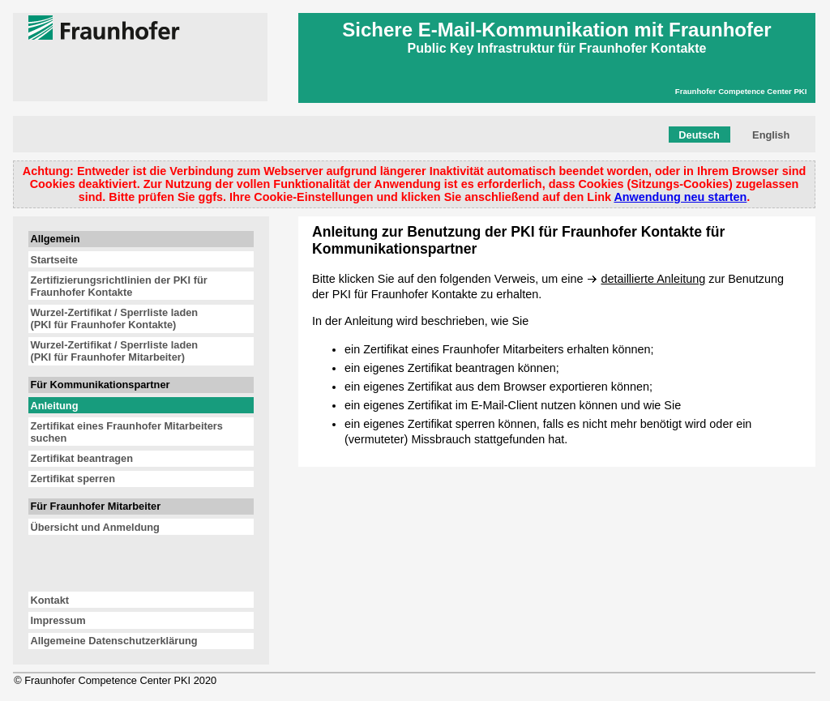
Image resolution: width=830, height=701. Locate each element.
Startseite (53, 260)
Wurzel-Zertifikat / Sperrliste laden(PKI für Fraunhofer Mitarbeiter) (114, 351)
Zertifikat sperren (72, 478)
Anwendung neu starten (680, 196)
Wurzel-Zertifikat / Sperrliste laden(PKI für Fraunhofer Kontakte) (114, 318)
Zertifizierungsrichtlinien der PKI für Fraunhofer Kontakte (118, 286)
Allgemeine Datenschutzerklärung (113, 641)
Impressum (57, 620)
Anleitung (54, 406)
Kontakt (49, 600)
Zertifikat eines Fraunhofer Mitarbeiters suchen (126, 432)
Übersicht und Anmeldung (95, 527)
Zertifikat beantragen (81, 458)
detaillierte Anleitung (653, 278)
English (770, 135)
